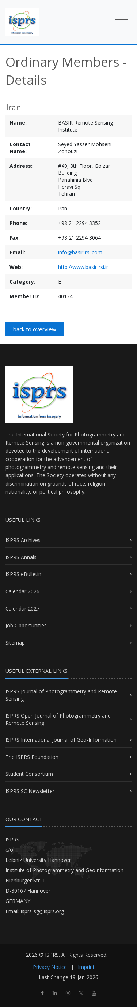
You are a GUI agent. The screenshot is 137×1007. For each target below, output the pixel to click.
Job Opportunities (26, 625)
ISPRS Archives (23, 539)
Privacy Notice (50, 966)
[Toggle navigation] (121, 15)
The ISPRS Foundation (31, 756)
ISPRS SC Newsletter (29, 790)
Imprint (86, 966)
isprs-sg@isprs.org (42, 911)
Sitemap (15, 642)
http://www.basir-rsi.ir (83, 266)
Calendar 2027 (22, 608)
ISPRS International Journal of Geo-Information (61, 739)
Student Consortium (29, 773)
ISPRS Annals (21, 557)
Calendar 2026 (22, 591)
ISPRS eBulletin (23, 574)
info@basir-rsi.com (80, 252)
